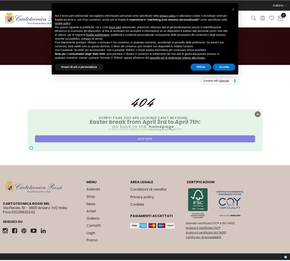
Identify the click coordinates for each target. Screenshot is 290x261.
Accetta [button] (224, 66)
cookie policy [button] (62, 23)
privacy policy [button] (168, 15)
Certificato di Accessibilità (203, 239)
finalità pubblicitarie (97, 34)
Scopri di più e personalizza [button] (79, 66)
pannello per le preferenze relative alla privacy (177, 57)
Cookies (137, 206)
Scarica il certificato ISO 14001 (206, 234)
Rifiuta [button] (201, 66)
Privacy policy (142, 198)
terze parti (115, 27)
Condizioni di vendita (148, 191)
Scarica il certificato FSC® (203, 229)
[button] (233, 9)
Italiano (279, 5)
